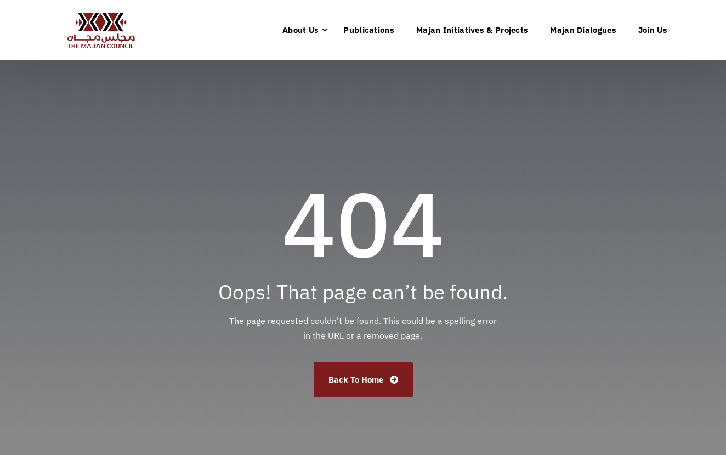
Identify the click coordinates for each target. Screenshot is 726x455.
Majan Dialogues (583, 30)
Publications (368, 30)
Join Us (652, 30)
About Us (300, 30)
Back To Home (363, 379)
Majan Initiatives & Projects (472, 30)
